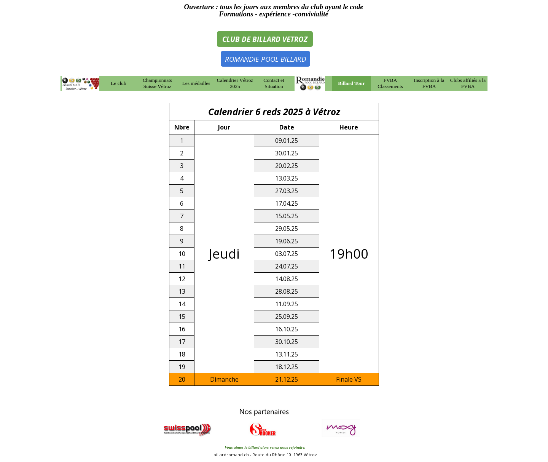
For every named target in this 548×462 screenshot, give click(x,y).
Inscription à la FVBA (429, 83)
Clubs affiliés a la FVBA (468, 83)
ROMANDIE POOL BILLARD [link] (265, 59)
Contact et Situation (273, 83)
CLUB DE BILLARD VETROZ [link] (264, 39)
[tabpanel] (273, 10)
